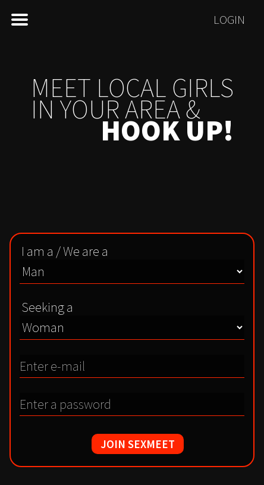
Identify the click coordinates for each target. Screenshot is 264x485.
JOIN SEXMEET (137, 444)
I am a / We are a (64, 251)
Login (229, 19)
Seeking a (47, 307)
